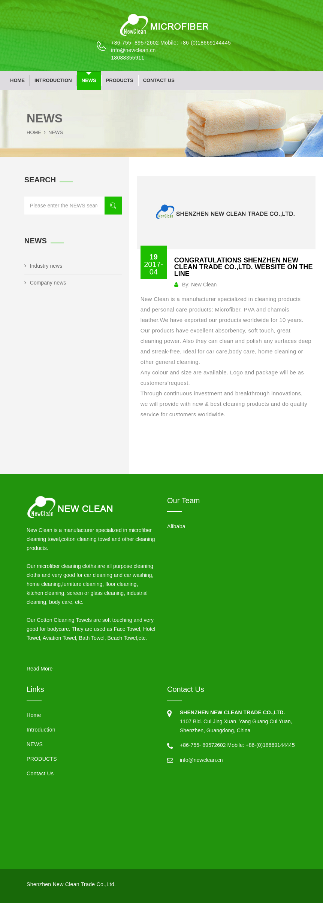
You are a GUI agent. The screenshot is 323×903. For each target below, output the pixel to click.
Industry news (43, 266)
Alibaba (176, 526)
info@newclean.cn (133, 50)
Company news (45, 283)
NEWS (89, 80)
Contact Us (159, 80)
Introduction (53, 80)
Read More (39, 669)
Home (17, 80)
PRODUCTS (119, 80)
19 (154, 264)
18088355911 (127, 58)
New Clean (204, 285)
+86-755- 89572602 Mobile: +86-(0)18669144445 (171, 43)
